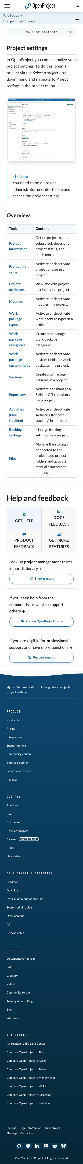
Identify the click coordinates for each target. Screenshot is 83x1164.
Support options (17, 745)
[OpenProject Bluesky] (63, 1146)
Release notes (15, 933)
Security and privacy (19, 771)
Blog (9, 1009)
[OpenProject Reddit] (55, 1146)
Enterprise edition (18, 762)
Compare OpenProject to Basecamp (29, 1095)
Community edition (19, 754)
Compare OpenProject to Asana (26, 1060)
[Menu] (7, 6)
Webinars (12, 1018)
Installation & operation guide (25, 899)
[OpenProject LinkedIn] (37, 1146)
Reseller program (17, 831)
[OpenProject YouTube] (46, 1146)
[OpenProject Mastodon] (28, 1146)
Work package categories (17, 339)
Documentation (26, 687)
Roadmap (12, 882)
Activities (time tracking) (16, 415)
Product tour (15, 720)
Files (12, 458)
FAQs (10, 967)
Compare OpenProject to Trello (26, 1069)
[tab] (24, 518)
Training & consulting (20, 1001)
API (9, 924)
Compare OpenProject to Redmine (28, 1103)
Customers (14, 822)
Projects (11, 15)
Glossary (12, 975)
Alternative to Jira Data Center (26, 1043)
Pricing (11, 728)
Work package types (15, 319)
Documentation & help (21, 958)
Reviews (12, 780)
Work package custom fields (19, 359)
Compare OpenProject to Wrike (26, 1086)
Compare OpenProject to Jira (25, 1052)
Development (15, 916)
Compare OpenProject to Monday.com (31, 1078)
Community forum (18, 992)
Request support (41, 658)
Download (13, 890)
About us (12, 805)
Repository (17, 395)
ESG (9, 814)
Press (10, 847)
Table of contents (41, 31)
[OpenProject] (9, 687)
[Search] (77, 6)
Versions (16, 377)
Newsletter (14, 856)
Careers (12, 839)
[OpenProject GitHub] (19, 1146)
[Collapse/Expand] (76, 18)
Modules (16, 301)
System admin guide (19, 907)
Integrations (14, 737)
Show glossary (41, 579)
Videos (11, 984)
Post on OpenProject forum (41, 622)
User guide (48, 687)
